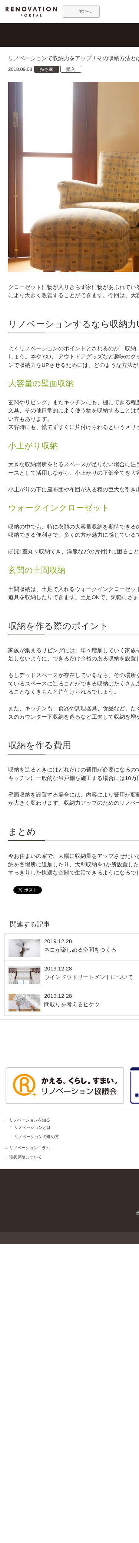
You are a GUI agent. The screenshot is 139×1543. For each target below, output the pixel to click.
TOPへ (85, 11)
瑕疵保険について (25, 1157)
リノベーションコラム (29, 1147)
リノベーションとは (32, 1127)
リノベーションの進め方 (36, 1136)
